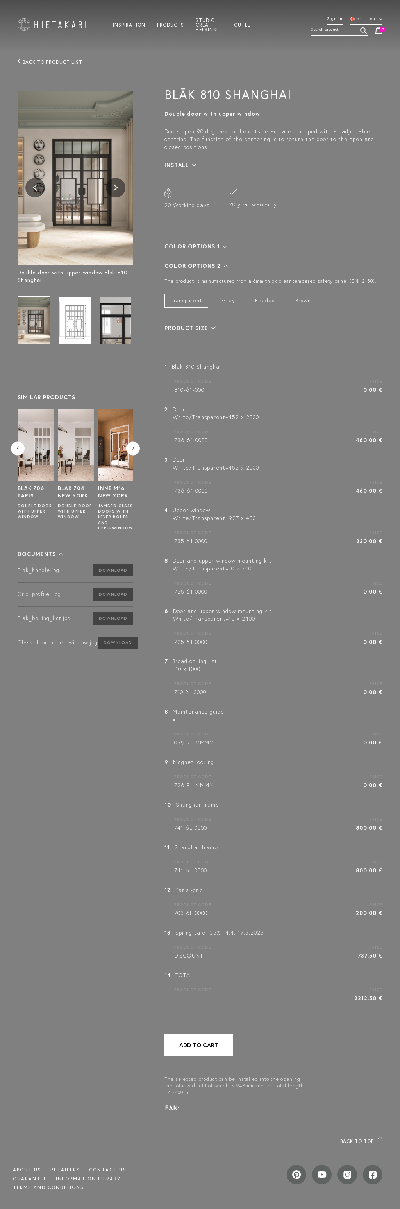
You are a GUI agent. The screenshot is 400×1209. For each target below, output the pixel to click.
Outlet (244, 24)
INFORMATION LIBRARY (88, 1179)
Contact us (108, 1170)
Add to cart (198, 1045)
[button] (40, 554)
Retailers (65, 1170)
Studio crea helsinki (207, 24)
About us (27, 1170)
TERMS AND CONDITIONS (48, 1187)
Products (170, 24)
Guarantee (30, 1179)
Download (113, 570)
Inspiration (129, 24)
